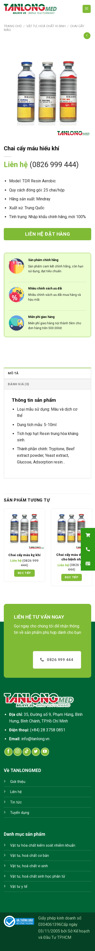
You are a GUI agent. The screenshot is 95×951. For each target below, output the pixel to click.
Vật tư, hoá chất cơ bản (29, 855)
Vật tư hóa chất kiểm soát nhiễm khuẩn (42, 845)
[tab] (47, 373)
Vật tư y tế (18, 886)
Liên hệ (16, 792)
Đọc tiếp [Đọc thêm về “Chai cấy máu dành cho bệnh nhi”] (71, 577)
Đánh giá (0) (18, 384)
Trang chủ (13, 26)
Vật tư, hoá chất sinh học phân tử (37, 876)
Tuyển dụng (19, 813)
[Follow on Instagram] (17, 752)
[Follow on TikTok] (27, 752)
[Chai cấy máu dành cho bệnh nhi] (71, 529)
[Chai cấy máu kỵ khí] (24, 529)
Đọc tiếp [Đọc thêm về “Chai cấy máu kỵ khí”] (24, 573)
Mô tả (13, 373)
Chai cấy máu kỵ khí (24, 555)
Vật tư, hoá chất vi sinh (46, 26)
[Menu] (87, 9)
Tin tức (16, 802)
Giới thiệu (17, 782)
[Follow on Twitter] (36, 752)
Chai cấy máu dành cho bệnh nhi (71, 557)
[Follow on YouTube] (45, 752)
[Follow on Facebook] (8, 752)
